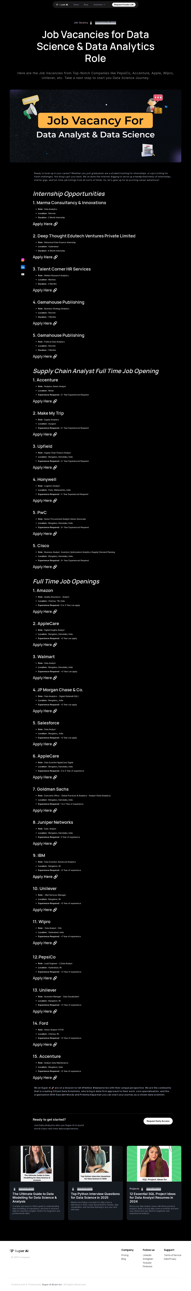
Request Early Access (158, 1121)
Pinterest (147, 1266)
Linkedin (147, 1255)
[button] (99, 4)
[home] (62, 4)
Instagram (148, 1259)
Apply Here (45, 290)
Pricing (124, 1255)
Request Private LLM (123, 4)
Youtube (147, 1262)
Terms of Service (172, 1255)
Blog (123, 1259)
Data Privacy (170, 1259)
